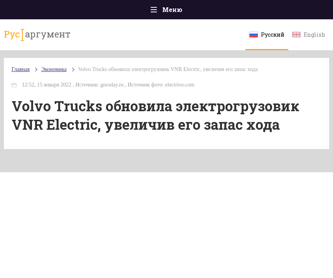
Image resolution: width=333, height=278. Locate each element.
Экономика (54, 69)
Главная (21, 69)
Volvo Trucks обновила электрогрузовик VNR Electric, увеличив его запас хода (168, 69)
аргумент (37, 34)
